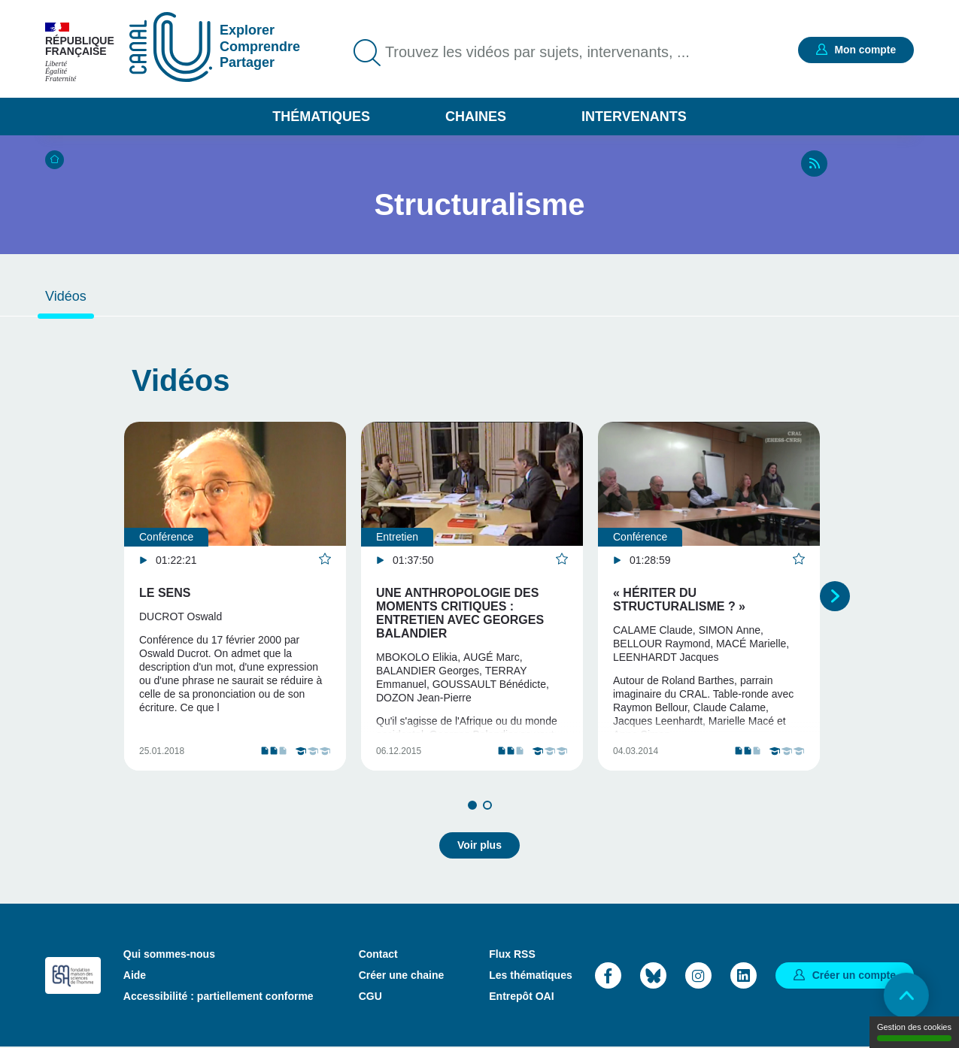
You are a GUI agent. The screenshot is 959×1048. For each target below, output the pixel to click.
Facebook (608, 975)
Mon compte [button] (865, 50)
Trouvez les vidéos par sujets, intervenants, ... (537, 52)
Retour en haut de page (906, 995)
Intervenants (634, 116)
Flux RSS (512, 955)
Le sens (164, 592)
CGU (370, 997)
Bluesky (653, 975)
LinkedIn (743, 975)
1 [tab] (472, 805)
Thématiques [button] (321, 116)
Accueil (54, 159)
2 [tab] (487, 805)
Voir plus (479, 846)
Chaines (475, 116)
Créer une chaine (402, 976)
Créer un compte (854, 975)
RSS (814, 163)
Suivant (835, 596)
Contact (378, 955)
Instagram (698, 975)
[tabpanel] (235, 596)
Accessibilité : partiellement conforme (218, 997)
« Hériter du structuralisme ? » (679, 599)
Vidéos (65, 296)
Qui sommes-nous (169, 955)
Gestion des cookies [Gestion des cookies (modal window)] (914, 1031)
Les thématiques (530, 976)
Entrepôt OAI (521, 997)
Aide (134, 976)
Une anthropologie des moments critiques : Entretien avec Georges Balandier (460, 613)
